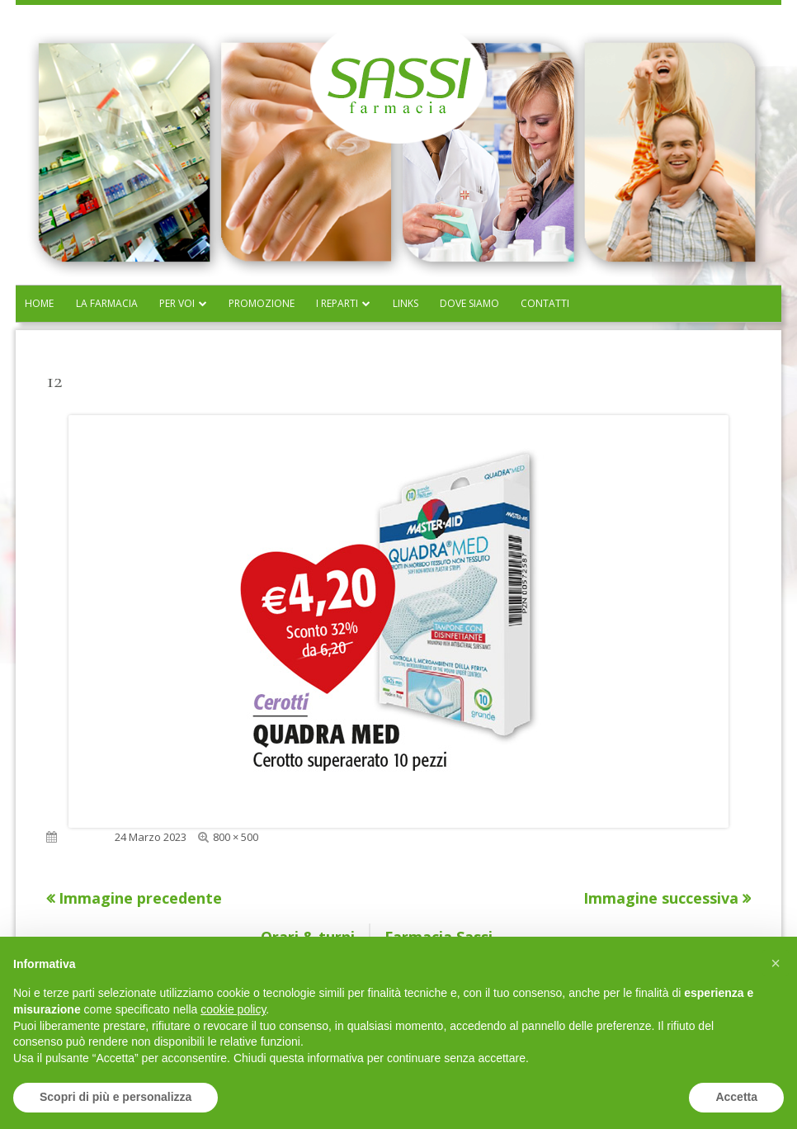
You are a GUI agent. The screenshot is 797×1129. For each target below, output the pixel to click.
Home (39, 303)
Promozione (262, 303)
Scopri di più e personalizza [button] (115, 1096)
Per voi (177, 303)
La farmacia (107, 303)
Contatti (545, 303)
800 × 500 (235, 836)
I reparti (337, 303)
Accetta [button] (736, 1096)
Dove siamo (469, 303)
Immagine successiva (660, 898)
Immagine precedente (140, 898)
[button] (775, 963)
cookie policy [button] (233, 1009)
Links (405, 303)
